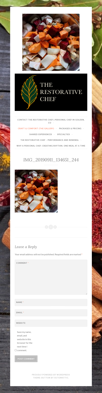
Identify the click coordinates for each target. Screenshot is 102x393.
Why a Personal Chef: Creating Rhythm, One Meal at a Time (51, 146)
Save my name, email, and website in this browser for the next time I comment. (24, 341)
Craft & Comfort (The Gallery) (36, 128)
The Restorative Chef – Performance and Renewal (49, 140)
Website (20, 323)
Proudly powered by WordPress (51, 375)
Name (20, 302)
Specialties (63, 134)
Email (20, 312)
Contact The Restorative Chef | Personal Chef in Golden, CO (51, 121)
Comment (22, 263)
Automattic (61, 378)
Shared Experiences (40, 134)
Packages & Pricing (70, 128)
